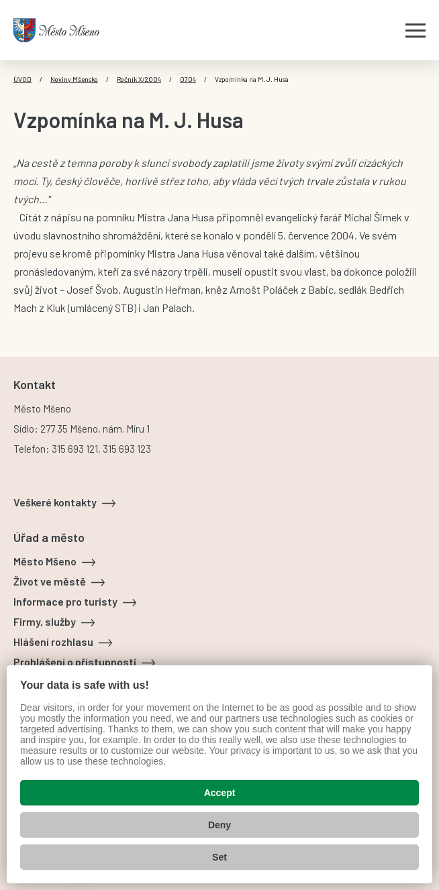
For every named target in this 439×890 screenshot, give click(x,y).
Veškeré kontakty (55, 502)
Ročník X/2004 (139, 79)
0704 (188, 79)
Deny (219, 825)
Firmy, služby (44, 621)
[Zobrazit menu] (415, 30)
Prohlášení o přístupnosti (74, 661)
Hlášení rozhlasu (53, 641)
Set (219, 857)
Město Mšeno (45, 561)
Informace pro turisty (65, 601)
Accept (220, 792)
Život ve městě (49, 581)
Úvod (22, 79)
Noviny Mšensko (74, 79)
